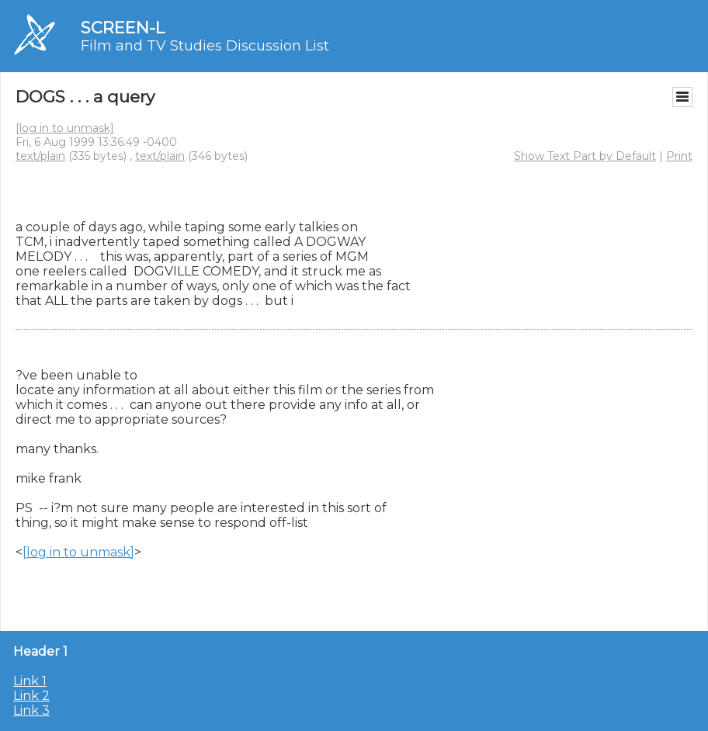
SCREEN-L (123, 27)
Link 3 (31, 710)
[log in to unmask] (65, 128)
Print (679, 156)
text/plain (40, 156)
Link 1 (30, 681)
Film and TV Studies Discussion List (205, 45)
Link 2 (31, 695)
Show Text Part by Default (585, 156)
